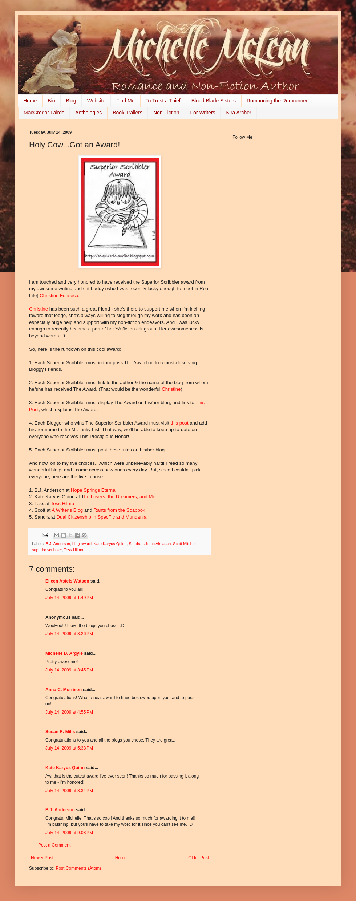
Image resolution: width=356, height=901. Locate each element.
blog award (82, 543)
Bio (51, 101)
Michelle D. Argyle (64, 653)
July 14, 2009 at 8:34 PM (69, 790)
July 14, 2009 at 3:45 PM (69, 670)
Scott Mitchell (184, 543)
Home (30, 101)
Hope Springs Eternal (93, 490)
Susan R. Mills (60, 731)
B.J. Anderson (58, 543)
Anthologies (88, 112)
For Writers (202, 112)
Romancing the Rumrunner (277, 101)
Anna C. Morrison (63, 689)
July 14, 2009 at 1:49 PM (69, 597)
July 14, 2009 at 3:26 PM (69, 633)
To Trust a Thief (163, 101)
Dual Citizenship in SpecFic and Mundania (102, 517)
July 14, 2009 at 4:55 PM (69, 712)
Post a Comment (54, 845)
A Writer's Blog (67, 510)
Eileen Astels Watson (67, 581)
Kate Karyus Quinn (110, 543)
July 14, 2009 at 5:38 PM (69, 748)
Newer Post (42, 857)
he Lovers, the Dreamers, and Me (119, 496)
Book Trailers (127, 112)
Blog (71, 101)
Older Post (198, 857)
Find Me (125, 101)
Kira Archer (238, 112)
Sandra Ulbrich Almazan (150, 543)
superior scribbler (47, 550)
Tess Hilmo (62, 503)
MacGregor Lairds (44, 112)
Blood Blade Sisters (213, 101)
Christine (39, 309)
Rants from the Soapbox (119, 510)
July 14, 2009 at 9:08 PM (69, 832)
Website (96, 101)
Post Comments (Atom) (78, 868)
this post (179, 423)
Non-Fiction (166, 112)
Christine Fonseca (59, 295)
